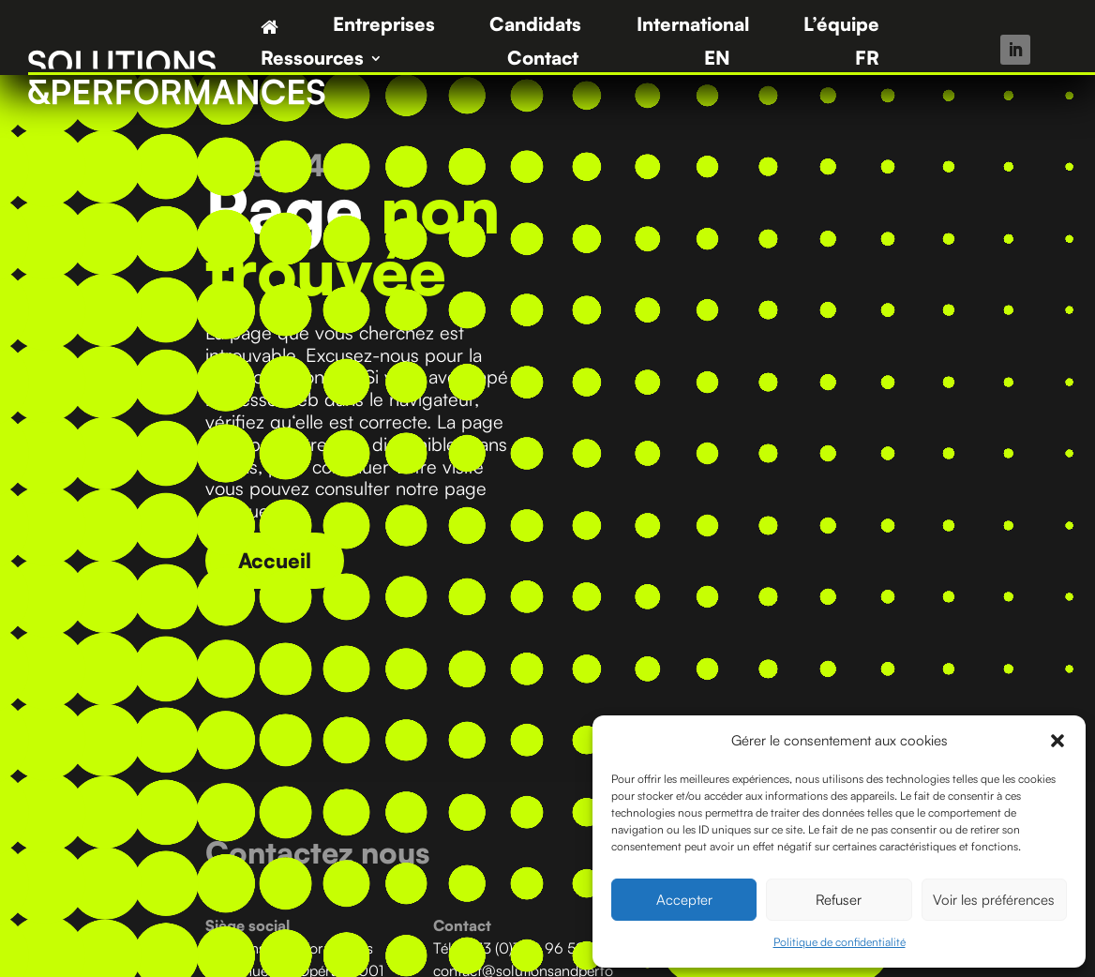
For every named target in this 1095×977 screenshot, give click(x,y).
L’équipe (841, 27)
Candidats (535, 27)
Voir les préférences (994, 900)
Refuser (839, 900)
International (693, 27)
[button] (1057, 740)
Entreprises (384, 27)
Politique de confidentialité (839, 942)
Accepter (684, 900)
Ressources (312, 60)
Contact (542, 60)
